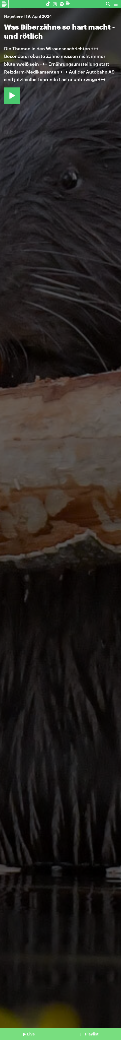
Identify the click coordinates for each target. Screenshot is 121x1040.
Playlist (92, 1033)
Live (31, 1033)
